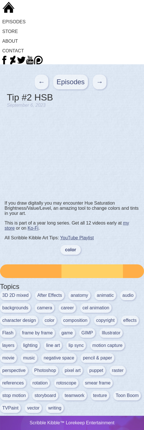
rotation (40, 382)
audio (127, 295)
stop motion (14, 395)
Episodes (14, 21)
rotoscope (66, 382)
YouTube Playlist (77, 237)
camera (44, 307)
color (70, 249)
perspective (14, 370)
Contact (13, 50)
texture (100, 395)
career (67, 307)
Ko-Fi (33, 228)
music (29, 357)
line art (53, 345)
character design (19, 320)
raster (118, 370)
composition (75, 320)
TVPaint (10, 408)
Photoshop (45, 370)
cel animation (96, 307)
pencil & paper (97, 357)
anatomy (79, 295)
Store (10, 31)
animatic (105, 295)
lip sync (76, 345)
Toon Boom (127, 395)
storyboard (45, 395)
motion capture (107, 345)
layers (8, 345)
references (13, 382)
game (67, 332)
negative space (59, 357)
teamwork (74, 395)
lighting (30, 345)
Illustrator (111, 332)
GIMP (87, 332)
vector (33, 408)
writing (54, 408)
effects (130, 320)
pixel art (73, 370)
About (10, 41)
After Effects (49, 295)
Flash (7, 332)
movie (8, 357)
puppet (96, 370)
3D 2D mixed (15, 295)
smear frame (98, 382)
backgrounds (15, 307)
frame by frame (37, 332)
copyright (105, 320)
